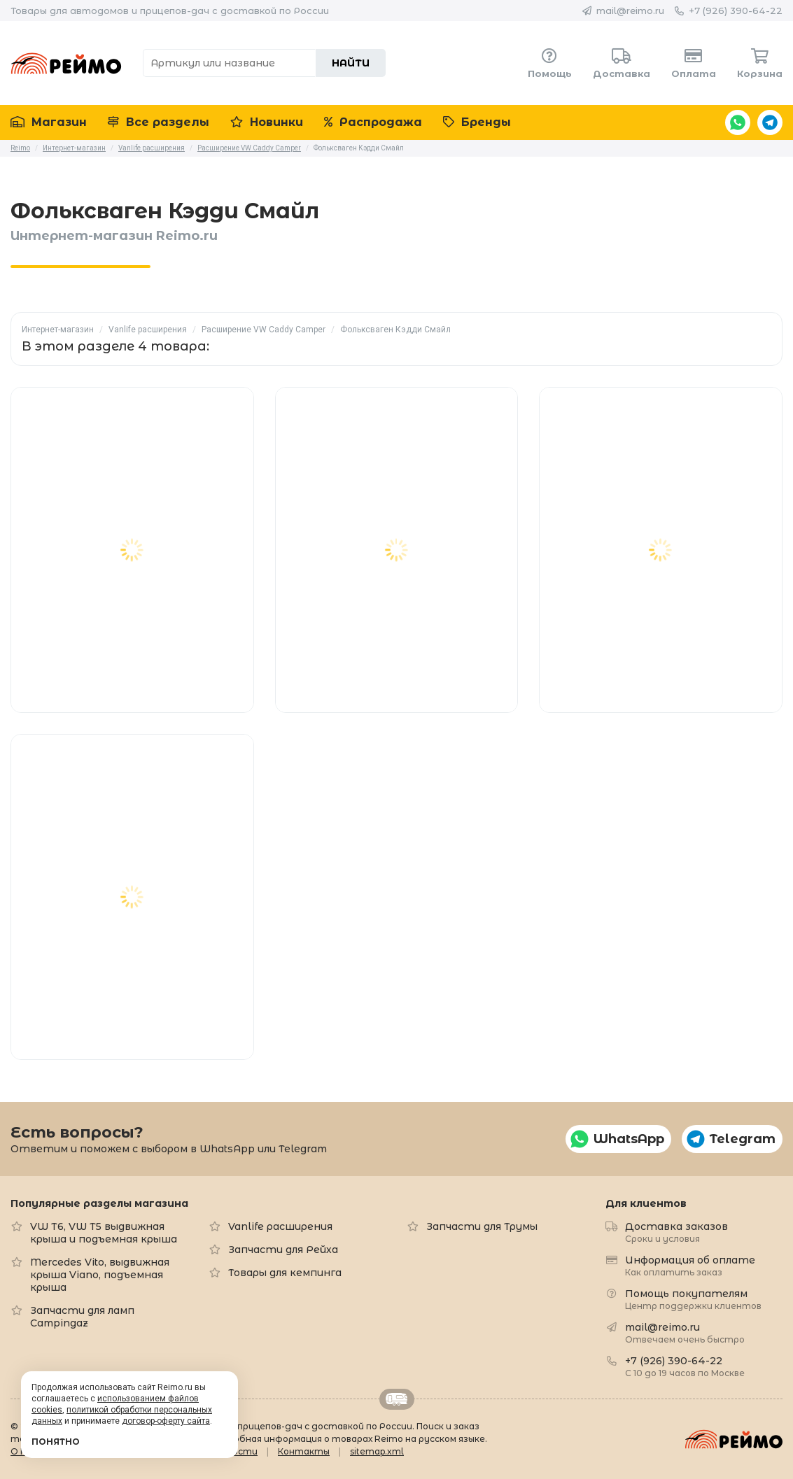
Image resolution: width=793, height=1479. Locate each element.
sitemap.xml (377, 1451)
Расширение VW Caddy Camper (263, 329)
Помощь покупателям (693, 1298)
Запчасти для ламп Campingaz (82, 1316)
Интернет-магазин (58, 329)
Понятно (55, 1441)
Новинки (266, 122)
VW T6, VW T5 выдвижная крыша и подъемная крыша (103, 1232)
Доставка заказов (676, 1231)
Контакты (304, 1451)
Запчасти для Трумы (482, 1226)
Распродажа (373, 122)
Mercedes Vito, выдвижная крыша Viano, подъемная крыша (99, 1275)
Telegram (770, 122)
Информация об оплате (690, 1265)
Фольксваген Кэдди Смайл (395, 329)
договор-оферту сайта (166, 1421)
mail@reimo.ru (630, 10)
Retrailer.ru (396, 1399)
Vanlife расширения (147, 329)
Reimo (66, 63)
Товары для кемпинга (285, 1272)
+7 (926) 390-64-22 (736, 10)
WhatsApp (737, 122)
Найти (351, 63)
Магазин (48, 122)
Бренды (477, 122)
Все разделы (158, 122)
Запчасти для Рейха (283, 1249)
